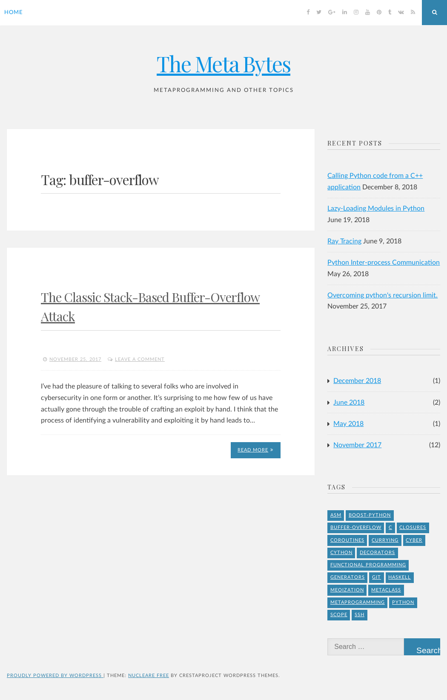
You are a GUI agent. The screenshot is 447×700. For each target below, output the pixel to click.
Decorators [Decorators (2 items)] (377, 552)
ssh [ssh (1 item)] (359, 614)
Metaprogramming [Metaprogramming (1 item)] (357, 602)
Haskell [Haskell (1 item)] (399, 577)
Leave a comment (140, 359)
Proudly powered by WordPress (55, 675)
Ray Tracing (344, 241)
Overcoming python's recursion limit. (382, 295)
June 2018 (348, 402)
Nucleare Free (148, 675)
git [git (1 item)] (376, 577)
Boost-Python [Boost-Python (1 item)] (370, 515)
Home (13, 12)
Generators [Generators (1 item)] (347, 577)
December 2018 (357, 380)
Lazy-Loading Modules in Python (375, 208)
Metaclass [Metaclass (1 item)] (386, 590)
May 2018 (348, 423)
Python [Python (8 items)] (403, 602)
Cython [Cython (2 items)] (341, 552)
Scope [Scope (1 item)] (338, 614)
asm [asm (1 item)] (335, 515)
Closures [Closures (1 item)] (412, 527)
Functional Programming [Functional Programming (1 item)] (368, 565)
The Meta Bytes (223, 63)
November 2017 (357, 445)
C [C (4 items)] (390, 527)
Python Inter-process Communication (383, 262)
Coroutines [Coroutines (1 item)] (347, 540)
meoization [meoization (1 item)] (347, 590)
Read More (255, 450)
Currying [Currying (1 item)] (385, 540)
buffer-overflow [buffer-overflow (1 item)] (355, 527)
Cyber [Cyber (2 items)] (414, 540)
